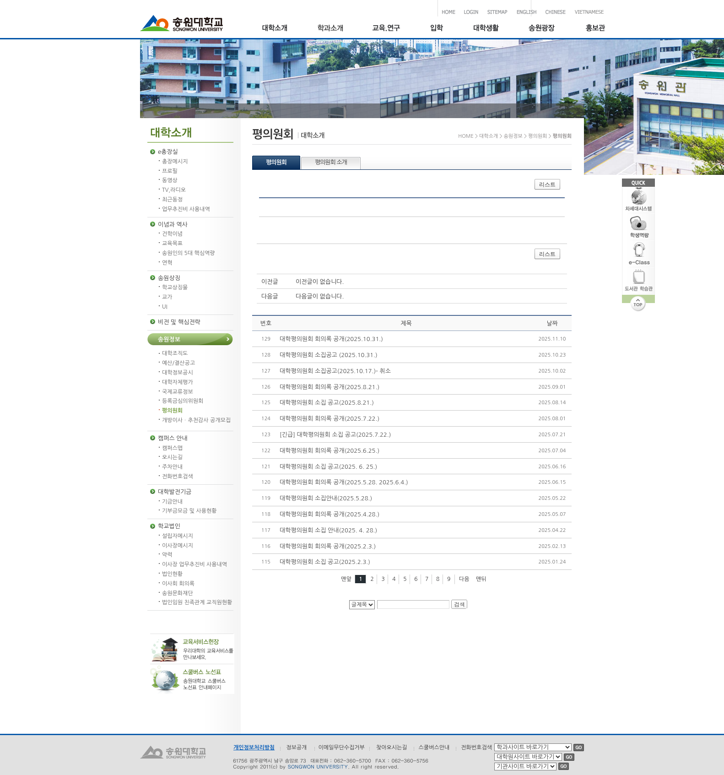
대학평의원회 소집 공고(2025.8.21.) (327, 403)
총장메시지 (175, 161)
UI (164, 306)
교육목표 (172, 243)
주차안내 (172, 467)
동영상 (170, 180)
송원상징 (169, 278)
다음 (464, 579)
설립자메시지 (177, 536)
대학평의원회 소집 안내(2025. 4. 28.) (328, 530)
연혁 (167, 263)
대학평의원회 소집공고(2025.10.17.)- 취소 (335, 371)
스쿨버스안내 (434, 747)
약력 (167, 555)
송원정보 (169, 339)
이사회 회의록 (178, 583)
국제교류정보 (177, 392)
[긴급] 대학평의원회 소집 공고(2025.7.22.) (335, 435)
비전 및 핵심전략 (179, 322)
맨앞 (346, 579)
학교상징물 (175, 287)
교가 (167, 297)
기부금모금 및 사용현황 (189, 511)
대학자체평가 (177, 382)
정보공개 (296, 747)
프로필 (170, 171)
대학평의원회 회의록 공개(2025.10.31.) (331, 339)
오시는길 (172, 457)
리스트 (547, 184)
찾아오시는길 (391, 747)
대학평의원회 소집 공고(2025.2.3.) (325, 562)
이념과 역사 (173, 225)
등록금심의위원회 (182, 401)
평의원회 (172, 410)
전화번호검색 (177, 476)
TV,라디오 (174, 190)
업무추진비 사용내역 (186, 209)
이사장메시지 (177, 545)
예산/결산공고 (178, 363)
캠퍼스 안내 (173, 438)
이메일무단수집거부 (341, 747)
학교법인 (169, 526)
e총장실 (168, 152)
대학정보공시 (177, 372)
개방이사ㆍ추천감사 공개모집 (196, 420)
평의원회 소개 (331, 162)
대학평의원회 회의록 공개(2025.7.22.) (329, 419)
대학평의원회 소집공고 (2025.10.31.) (329, 355)
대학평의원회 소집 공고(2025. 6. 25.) (328, 467)
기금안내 (172, 501)
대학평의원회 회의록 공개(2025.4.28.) (329, 514)
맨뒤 (481, 579)
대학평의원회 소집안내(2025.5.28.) (326, 498)
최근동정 (172, 199)
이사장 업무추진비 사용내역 (194, 564)
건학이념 (172, 234)
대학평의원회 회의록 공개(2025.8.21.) (329, 387)
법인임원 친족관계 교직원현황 (197, 602)
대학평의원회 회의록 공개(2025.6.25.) (329, 451)
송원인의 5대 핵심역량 (188, 253)
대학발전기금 (174, 492)
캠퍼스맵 (172, 448)
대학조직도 (175, 353)
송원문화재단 (177, 593)
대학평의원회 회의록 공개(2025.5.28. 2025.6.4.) (344, 482)
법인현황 (172, 574)
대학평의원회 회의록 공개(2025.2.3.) (328, 546)
